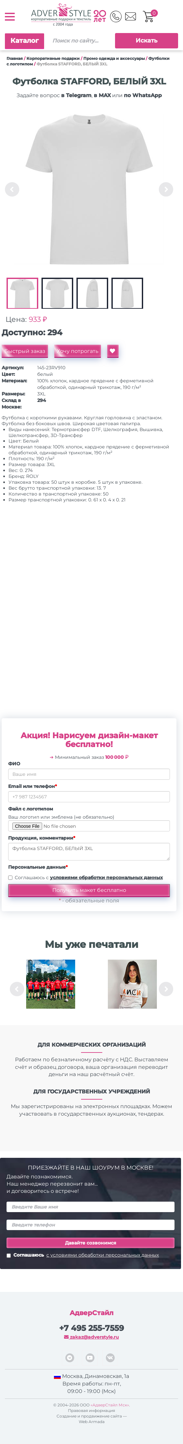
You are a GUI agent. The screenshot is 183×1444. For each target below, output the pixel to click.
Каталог (24, 40)
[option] (89, 189)
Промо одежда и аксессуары (114, 58)
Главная (15, 58)
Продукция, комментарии (41, 838)
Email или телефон (32, 786)
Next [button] (166, 189)
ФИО (14, 764)
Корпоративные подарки (53, 58)
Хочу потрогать (77, 351)
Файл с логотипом (30, 809)
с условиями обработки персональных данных (102, 1255)
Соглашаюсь (83, 1255)
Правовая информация (91, 1410)
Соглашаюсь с (89, 877)
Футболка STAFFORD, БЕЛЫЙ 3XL (89, 852)
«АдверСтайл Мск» (110, 1404)
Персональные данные (38, 867)
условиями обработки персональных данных (106, 877)
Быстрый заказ (24, 351)
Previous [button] (12, 189)
